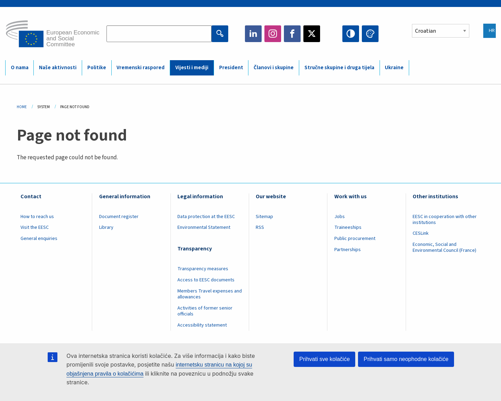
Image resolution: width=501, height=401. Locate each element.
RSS (260, 227)
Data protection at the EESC (206, 216)
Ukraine (394, 67)
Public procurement (354, 238)
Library (106, 227)
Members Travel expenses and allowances (209, 294)
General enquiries (39, 238)
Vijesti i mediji (191, 67)
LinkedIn (253, 33)
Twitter (311, 33)
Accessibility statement (202, 325)
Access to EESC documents (205, 279)
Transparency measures (202, 268)
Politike (96, 67)
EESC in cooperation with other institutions (445, 219)
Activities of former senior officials (204, 311)
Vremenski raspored (141, 67)
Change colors (370, 33)
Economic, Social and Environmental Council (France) (445, 247)
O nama (20, 67)
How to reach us (37, 216)
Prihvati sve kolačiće (324, 359)
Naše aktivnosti (58, 67)
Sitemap (264, 216)
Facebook (292, 33)
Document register (118, 216)
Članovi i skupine (274, 67)
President (231, 67)
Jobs (339, 216)
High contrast (350, 33)
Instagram (272, 33)
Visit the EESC (35, 227)
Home (22, 107)
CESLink (421, 233)
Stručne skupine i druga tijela (339, 67)
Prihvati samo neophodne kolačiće (406, 359)
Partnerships (347, 249)
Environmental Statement (203, 227)
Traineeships (347, 227)
